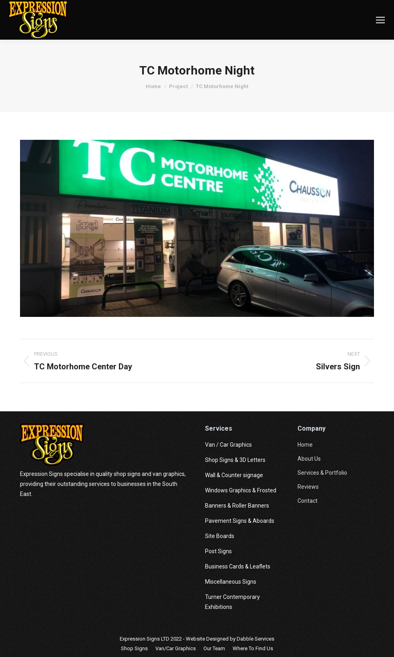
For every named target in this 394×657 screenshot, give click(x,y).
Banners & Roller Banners (237, 505)
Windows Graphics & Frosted (240, 490)
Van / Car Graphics (228, 444)
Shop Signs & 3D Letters (235, 460)
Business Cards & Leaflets (237, 566)
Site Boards (219, 536)
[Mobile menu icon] (380, 20)
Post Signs (218, 551)
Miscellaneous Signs (230, 581)
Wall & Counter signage (234, 475)
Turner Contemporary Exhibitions (232, 602)
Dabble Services (255, 639)
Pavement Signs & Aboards (239, 521)
